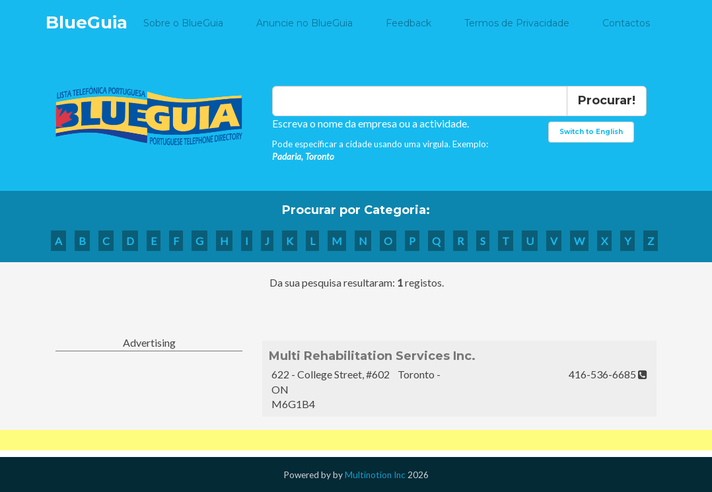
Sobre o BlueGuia (183, 23)
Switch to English (591, 131)
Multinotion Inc (375, 475)
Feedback (408, 23)
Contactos (626, 23)
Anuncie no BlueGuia (304, 23)
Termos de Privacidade (516, 23)
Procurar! (606, 100)
